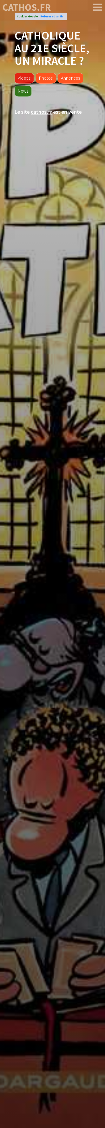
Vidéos (24, 78)
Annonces (70, 78)
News (23, 91)
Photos (46, 78)
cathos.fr (27, 7)
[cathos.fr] (98, 7)
